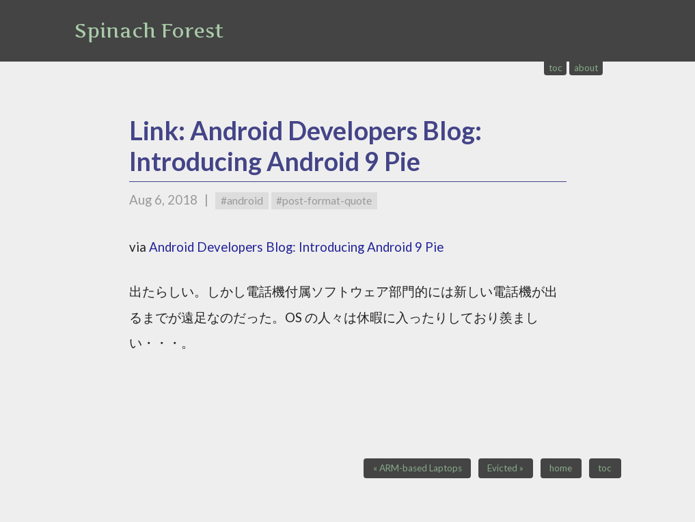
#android (242, 200)
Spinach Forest (148, 30)
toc (555, 67)
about (586, 67)
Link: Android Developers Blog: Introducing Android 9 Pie (305, 146)
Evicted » (505, 468)
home (560, 468)
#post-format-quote (324, 200)
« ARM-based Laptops (417, 468)
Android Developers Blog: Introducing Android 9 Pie (296, 247)
